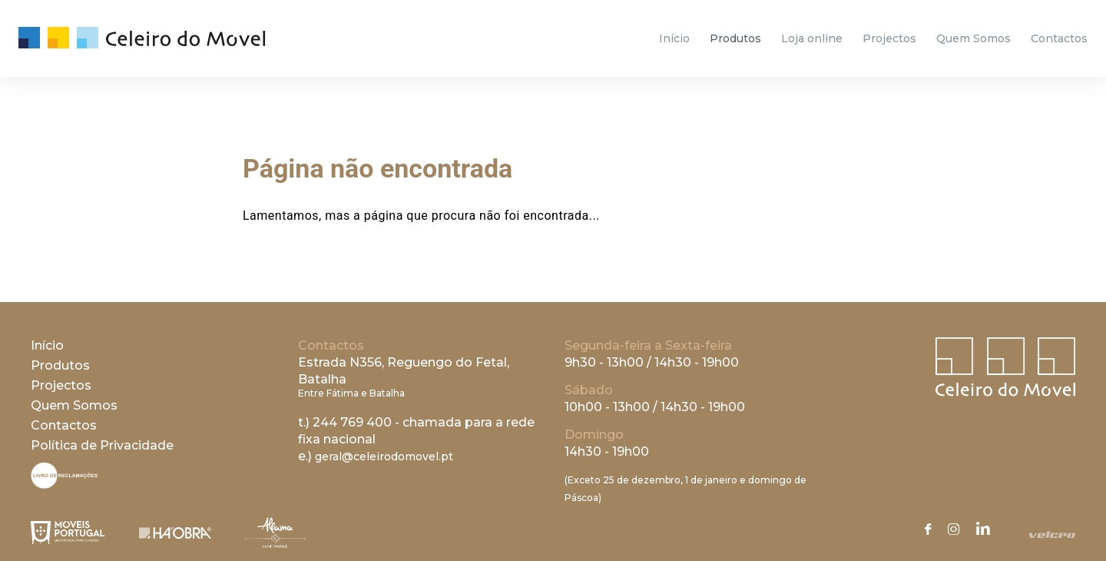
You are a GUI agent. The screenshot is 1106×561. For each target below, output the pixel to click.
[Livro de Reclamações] (64, 484)
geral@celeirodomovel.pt (384, 456)
